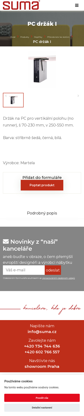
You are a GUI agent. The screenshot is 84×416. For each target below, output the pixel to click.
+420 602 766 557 (42, 352)
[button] (6, 96)
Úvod (12, 37)
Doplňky (38, 37)
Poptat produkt (42, 185)
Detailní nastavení (42, 407)
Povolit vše (42, 397)
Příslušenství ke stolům (58, 37)
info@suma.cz (42, 331)
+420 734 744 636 (42, 346)
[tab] (42, 213)
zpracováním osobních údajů (58, 278)
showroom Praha (42, 366)
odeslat (53, 270)
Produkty (24, 37)
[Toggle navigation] (77, 5)
